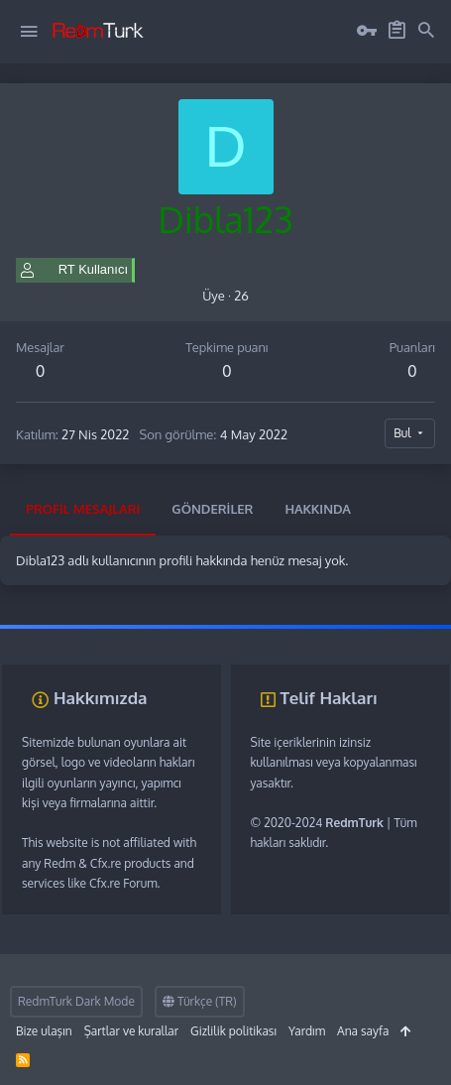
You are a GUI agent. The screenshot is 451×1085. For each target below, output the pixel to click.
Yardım (306, 1031)
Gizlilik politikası (233, 1031)
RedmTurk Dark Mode (76, 1001)
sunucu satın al (206, 634)
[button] (29, 32)
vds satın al (134, 634)
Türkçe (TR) (200, 1001)
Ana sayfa (363, 1031)
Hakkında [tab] (317, 509)
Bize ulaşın (44, 1031)
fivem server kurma (50, 634)
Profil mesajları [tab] (83, 509)
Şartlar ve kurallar (131, 1031)
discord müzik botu (298, 634)
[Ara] (426, 31)
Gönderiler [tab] (212, 509)
